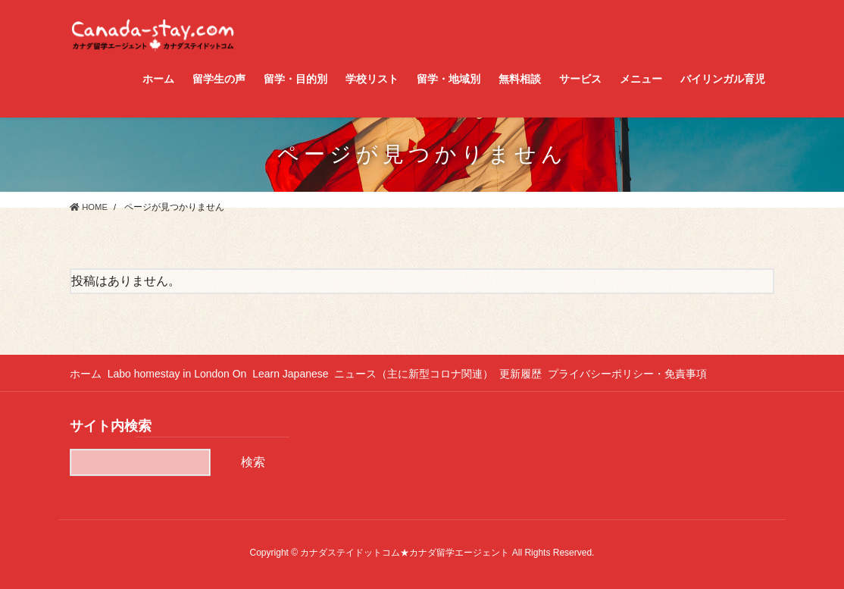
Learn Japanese (301, 374)
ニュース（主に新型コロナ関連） (430, 374)
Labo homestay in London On (182, 374)
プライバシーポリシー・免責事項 (654, 374)
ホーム (86, 374)
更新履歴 (542, 374)
